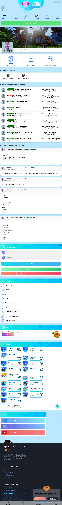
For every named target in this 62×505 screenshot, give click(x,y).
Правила (15, 18)
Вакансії (6, 477)
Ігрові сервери (8, 472)
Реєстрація (23, 269)
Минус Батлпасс (21, 126)
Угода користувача (9, 490)
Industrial (33, 363)
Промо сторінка (8, 487)
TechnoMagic (12, 354)
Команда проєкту (9, 320)
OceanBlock (12, 382)
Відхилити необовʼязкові (52, 499)
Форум (4, 18)
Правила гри (7, 489)
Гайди (47, 18)
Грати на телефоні (31, 23)
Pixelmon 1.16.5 (13, 374)
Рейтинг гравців (8, 303)
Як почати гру (8, 469)
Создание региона (21, 101)
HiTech (10, 349)
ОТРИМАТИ (8, 335)
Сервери (36, 18)
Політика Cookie (8, 494)
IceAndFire (33, 377)
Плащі (5, 298)
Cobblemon (34, 382)
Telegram (9, 420)
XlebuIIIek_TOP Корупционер (33, 167)
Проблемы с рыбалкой (23, 120)
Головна (8, 503)
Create (10, 388)
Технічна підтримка (9, 316)
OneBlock (33, 368)
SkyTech (32, 349)
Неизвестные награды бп (24, 114)
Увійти (31, 263)
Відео (58, 18)
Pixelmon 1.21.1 (35, 388)
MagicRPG (33, 357)
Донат (26, 18)
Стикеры (18, 107)
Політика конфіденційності (11, 492)
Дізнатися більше (46, 501)
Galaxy (10, 363)
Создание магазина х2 (23, 89)
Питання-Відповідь (9, 312)
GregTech (11, 368)
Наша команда (8, 475)
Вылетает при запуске (23, 138)
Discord (8, 426)
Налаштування (38, 501)
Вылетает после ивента (23, 132)
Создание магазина (22, 95)
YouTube (9, 432)
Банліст (5, 307)
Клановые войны (30, 178)
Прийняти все (40, 498)
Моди (5, 289)
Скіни (5, 294)
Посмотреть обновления (8, 500)
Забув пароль (23, 273)
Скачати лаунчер (8, 285)
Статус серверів (8, 497)
